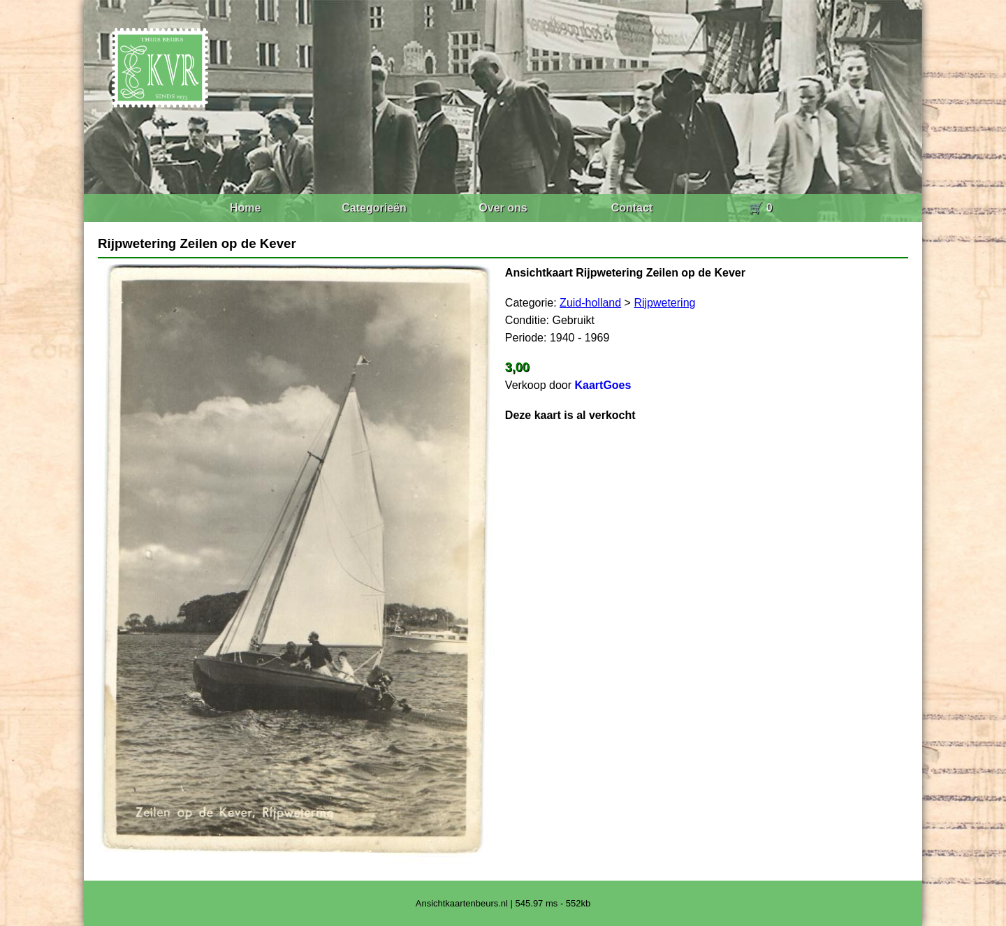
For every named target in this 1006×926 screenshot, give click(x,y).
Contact (632, 208)
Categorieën (374, 208)
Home (245, 208)
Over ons (503, 208)
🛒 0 (760, 208)
